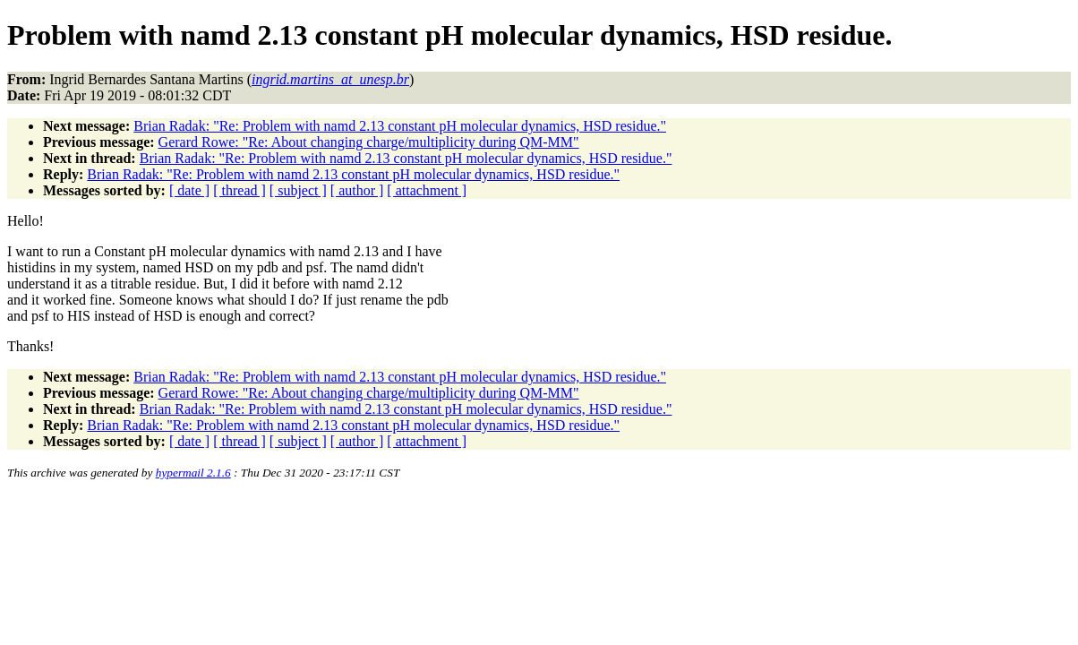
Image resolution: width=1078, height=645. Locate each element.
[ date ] (189, 190)
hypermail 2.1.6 (193, 472)
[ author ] (357, 190)
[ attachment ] (426, 190)
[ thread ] (239, 190)
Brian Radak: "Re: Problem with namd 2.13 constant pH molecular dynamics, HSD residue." (399, 125)
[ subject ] (298, 190)
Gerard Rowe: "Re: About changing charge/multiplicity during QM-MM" (368, 142)
